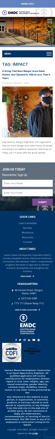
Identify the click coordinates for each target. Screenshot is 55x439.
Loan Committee (27, 223)
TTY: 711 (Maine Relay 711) (29, 303)
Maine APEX (27, 3)
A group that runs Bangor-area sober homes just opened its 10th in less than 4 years (26, 75)
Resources (27, 237)
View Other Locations (26, 310)
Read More (26, 276)
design (33, 433)
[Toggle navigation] (27, 53)
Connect (27, 242)
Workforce (27, 232)
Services (27, 228)
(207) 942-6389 (29, 298)
